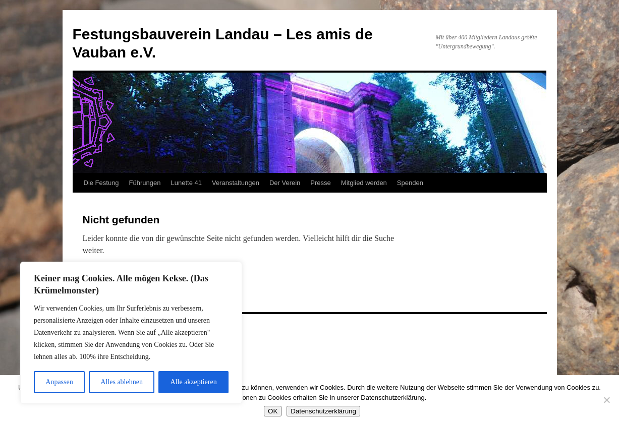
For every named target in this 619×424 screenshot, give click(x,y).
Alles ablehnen (121, 382)
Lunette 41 (186, 183)
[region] (131, 333)
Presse (320, 183)
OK (272, 411)
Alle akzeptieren (194, 382)
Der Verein (284, 183)
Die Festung (101, 183)
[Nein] (606, 400)
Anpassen (59, 382)
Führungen (145, 183)
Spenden (410, 183)
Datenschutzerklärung (323, 411)
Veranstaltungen (235, 183)
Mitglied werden (364, 183)
